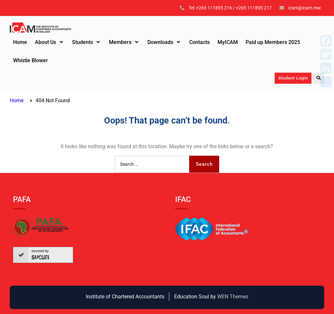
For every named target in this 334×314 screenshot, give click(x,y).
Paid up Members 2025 (273, 42)
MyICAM (228, 42)
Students (82, 42)
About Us (45, 42)
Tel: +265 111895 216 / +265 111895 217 (230, 7)
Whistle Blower (30, 60)
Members (120, 42)
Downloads (160, 42)
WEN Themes (232, 296)
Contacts (199, 42)
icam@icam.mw (304, 7)
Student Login (293, 78)
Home (20, 42)
